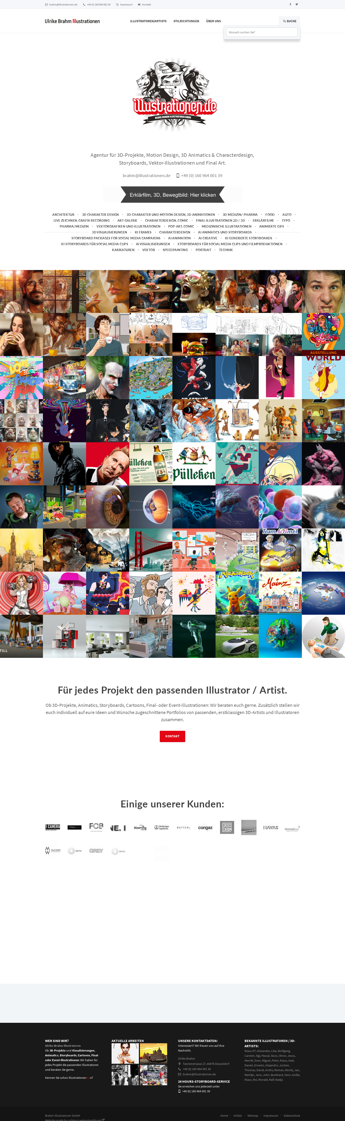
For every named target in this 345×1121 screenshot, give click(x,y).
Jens (258, 1075)
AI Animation (179, 238)
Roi (255, 1080)
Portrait (203, 250)
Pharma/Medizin (74, 226)
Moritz (289, 1070)
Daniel (249, 1065)
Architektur (63, 214)
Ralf (271, 1080)
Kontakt (144, 4)
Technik (226, 250)
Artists (238, 1116)
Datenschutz (292, 1116)
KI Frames (143, 232)
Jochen (284, 1065)
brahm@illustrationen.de (61, 4)
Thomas (250, 1070)
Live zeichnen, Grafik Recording (82, 220)
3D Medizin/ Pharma (240, 214)
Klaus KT (250, 1051)
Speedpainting (175, 250)
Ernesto (259, 1065)
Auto (286, 214)
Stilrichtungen (186, 21)
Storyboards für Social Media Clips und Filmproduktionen (230, 244)
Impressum (124, 4)
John (266, 1075)
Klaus (283, 1060)
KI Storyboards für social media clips (94, 244)
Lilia (273, 1051)
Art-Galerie (127, 220)
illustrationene (80, 1078)
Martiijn (249, 1075)
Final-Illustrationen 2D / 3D (220, 220)
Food (270, 214)
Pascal (266, 1056)
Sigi (258, 1056)
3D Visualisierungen (109, 232)
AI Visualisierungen (153, 244)
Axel (291, 1060)
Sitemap (252, 1116)
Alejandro (271, 1065)
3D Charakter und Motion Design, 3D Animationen (171, 214)
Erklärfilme (263, 220)
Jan (296, 1070)
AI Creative (208, 238)
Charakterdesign (174, 232)
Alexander (263, 1051)
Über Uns (213, 21)
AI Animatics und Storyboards (225, 232)
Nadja (279, 1080)
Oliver (282, 1056)
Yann (287, 1075)
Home (224, 1116)
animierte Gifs (271, 226)
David (260, 1070)
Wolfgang (284, 1051)
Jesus (291, 1056)
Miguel (266, 1060)
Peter (275, 1060)
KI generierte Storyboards (248, 238)
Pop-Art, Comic (181, 226)
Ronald (263, 1080)
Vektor (148, 250)
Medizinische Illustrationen (227, 226)
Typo (286, 220)
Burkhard (277, 1075)
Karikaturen (123, 250)
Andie (295, 1075)
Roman (279, 1070)
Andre (269, 1070)
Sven (257, 1060)
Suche (289, 21)
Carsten (250, 1056)
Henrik (249, 1060)
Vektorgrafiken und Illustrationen (128, 226)
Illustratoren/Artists (148, 21)
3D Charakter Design (100, 214)
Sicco (274, 1056)
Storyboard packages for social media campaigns (116, 238)
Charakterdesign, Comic (166, 220)
